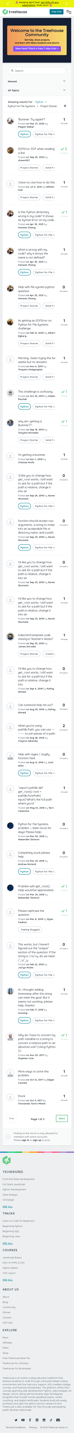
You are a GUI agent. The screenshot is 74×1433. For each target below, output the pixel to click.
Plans (5, 1337)
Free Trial (56, 11)
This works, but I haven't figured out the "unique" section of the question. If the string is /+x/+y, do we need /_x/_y (37, 952)
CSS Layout (9, 1273)
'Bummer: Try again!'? (31, 119)
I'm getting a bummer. (31, 455)
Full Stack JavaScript (14, 1184)
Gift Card (7, 1322)
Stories (6, 1312)
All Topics (13, 90)
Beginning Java (11, 1236)
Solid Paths (52, 167)
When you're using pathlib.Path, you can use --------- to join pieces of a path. (37, 729)
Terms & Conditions (15, 1427)
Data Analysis (10, 1194)
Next (62, 1118)
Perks (5, 1347)
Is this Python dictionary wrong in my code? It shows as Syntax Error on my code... (36, 216)
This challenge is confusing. (35, 391)
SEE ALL (8, 1206)
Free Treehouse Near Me (16, 1358)
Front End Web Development (19, 1179)
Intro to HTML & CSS (14, 1262)
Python (39, 102)
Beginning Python (12, 1226)
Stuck (21, 1096)
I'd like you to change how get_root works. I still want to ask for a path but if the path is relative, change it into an (35, 570)
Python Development (14, 1189)
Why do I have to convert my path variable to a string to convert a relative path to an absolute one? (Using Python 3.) (37, 1043)
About (6, 1296)
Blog (5, 1302)
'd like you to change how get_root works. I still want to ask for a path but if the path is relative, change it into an (35, 483)
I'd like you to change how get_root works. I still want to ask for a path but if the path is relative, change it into (35, 676)
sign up (37, 1140)
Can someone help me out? (35, 705)
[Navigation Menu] (68, 11)
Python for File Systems (21, 106)
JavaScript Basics (12, 1257)
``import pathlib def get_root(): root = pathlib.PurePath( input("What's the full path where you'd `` (35, 795)
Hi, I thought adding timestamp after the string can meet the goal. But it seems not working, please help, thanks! (35, 997)
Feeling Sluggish (30, 929)
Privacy (33, 1427)
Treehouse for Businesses (17, 1368)
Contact (7, 1317)
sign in (25, 1140)
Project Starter (49, 106)
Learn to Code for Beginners (19, 1220)
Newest (12, 81)
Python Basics (10, 1267)
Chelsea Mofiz (26, 462)
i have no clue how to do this (36, 182)
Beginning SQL (11, 1231)
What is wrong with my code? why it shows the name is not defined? (33, 253)
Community (9, 1307)
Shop (5, 1353)
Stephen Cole (26, 1058)
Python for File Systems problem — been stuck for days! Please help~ (34, 828)
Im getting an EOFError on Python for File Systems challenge (35, 324)
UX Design (8, 1199)
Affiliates (7, 1342)
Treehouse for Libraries (15, 1363)
